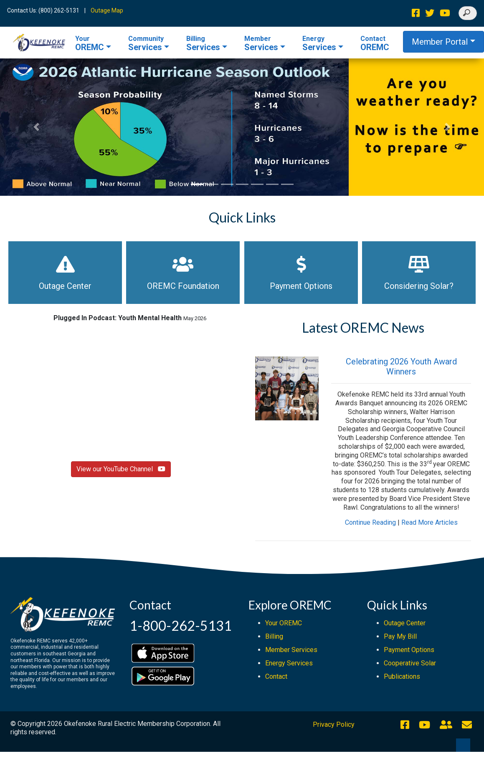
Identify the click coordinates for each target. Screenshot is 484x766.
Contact (276, 676)
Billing (274, 636)
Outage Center (405, 623)
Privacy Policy (334, 724)
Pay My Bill (400, 636)
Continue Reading (370, 522)
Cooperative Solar (410, 663)
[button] (36, 127)
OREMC (89, 43)
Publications (402, 676)
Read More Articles (429, 522)
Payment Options (409, 650)
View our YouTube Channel (120, 469)
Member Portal (440, 42)
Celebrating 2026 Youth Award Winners (401, 366)
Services (146, 43)
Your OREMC (283, 623)
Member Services (291, 650)
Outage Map (107, 10)
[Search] (468, 13)
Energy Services (289, 663)
